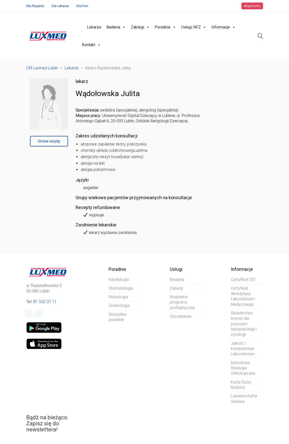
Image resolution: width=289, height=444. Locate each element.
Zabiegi (140, 27)
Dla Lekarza (60, 6)
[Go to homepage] (47, 36)
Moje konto (252, 6)
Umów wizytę (49, 141)
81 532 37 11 (45, 301)
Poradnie (165, 27)
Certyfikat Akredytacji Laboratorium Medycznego (243, 296)
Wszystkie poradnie (117, 317)
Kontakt (91, 45)
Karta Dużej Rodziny (241, 385)
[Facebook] (29, 313)
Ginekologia (119, 305)
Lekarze (94, 27)
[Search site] (260, 36)
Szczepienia (180, 316)
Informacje (223, 27)
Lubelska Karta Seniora (244, 399)
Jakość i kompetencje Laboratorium (243, 349)
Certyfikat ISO (243, 279)
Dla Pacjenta (35, 6)
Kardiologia (119, 279)
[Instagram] (39, 313)
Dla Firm (82, 6)
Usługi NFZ (193, 27)
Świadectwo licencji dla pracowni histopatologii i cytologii (243, 324)
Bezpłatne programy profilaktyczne (182, 302)
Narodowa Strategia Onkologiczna (243, 368)
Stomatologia (121, 288)
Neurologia (118, 296)
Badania (116, 27)
